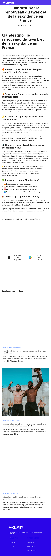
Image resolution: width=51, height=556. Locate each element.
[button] (46, 2)
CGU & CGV (30, 542)
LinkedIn (12, 546)
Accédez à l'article (35, 219)
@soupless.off (7, 171)
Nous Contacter (31, 550)
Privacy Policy (31, 546)
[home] (8, 2)
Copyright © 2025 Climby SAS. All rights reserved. (25, 533)
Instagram (13, 542)
